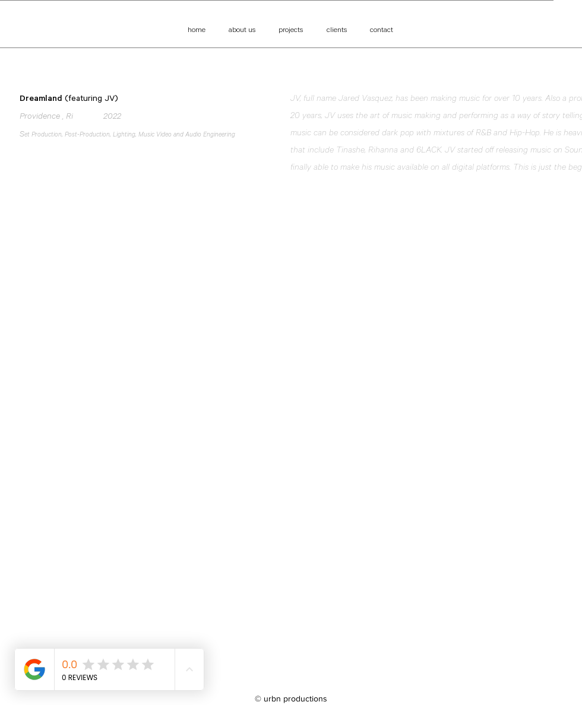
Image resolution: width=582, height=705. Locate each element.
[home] (196, 30)
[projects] (290, 30)
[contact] (381, 30)
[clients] (336, 30)
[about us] (242, 30)
